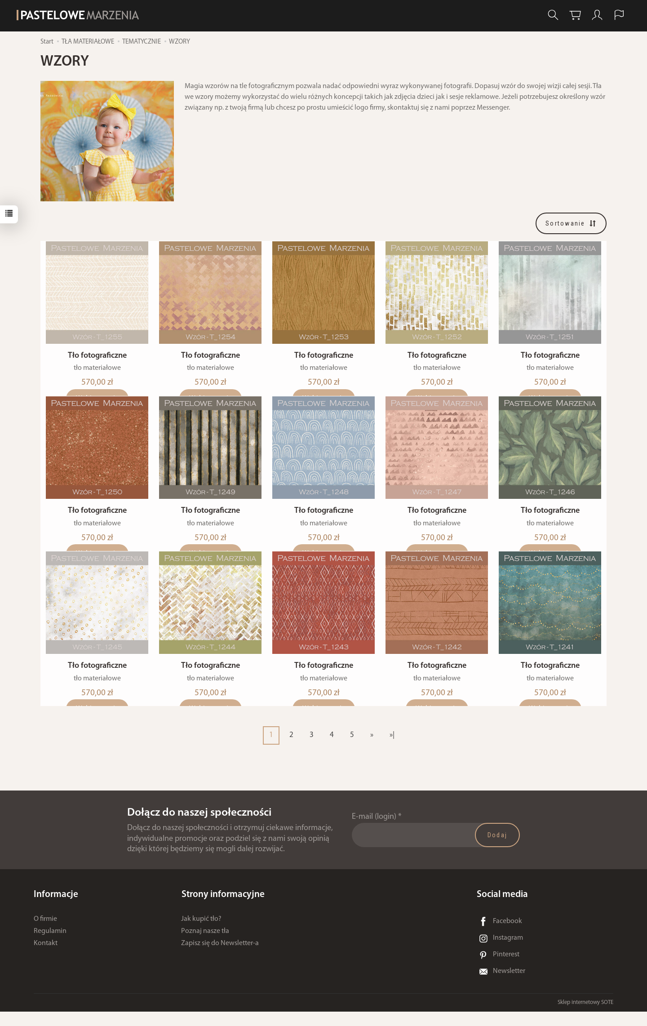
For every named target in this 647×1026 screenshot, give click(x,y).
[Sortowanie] (571, 223)
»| (392, 749)
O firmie (45, 933)
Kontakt (46, 957)
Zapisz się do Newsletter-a (220, 957)
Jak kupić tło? (201, 933)
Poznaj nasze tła (205, 945)
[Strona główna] (80, 15)
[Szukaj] (553, 15)
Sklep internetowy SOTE (585, 1017)
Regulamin (50, 945)
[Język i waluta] (619, 15)
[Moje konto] (597, 15)
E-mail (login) (374, 831)
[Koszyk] (575, 15)
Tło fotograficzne (97, 360)
